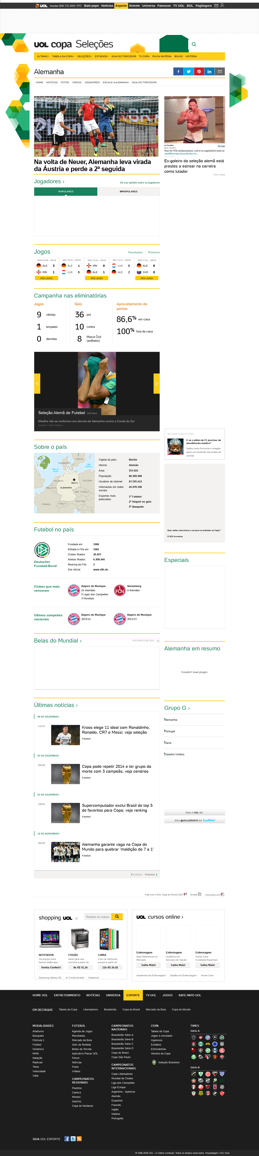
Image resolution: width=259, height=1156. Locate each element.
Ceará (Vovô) (208, 1080)
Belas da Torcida (81, 1049)
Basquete (38, 1035)
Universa (148, 5)
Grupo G (175, 707)
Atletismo (38, 1031)
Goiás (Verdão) (208, 1050)
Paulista (77, 1088)
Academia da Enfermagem (151, 975)
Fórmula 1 (38, 1040)
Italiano (115, 1114)
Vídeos (76, 82)
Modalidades (43, 1026)
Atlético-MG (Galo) (193, 1037)
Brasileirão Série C (122, 1044)
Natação (37, 1058)
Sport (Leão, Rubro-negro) (215, 1057)
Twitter (73, 1138)
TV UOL (178, 5)
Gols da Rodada (81, 1044)
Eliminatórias (158, 1049)
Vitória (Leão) (222, 1057)
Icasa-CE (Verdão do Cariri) (222, 1080)
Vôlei (35, 1075)
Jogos (167, 995)
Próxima (150, 874)
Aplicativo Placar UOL (85, 1053)
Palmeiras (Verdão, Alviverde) (193, 1057)
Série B (195, 1067)
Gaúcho (76, 1101)
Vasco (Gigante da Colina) (215, 1093)
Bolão (178, 56)
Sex (65, 260)
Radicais (38, 1062)
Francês (116, 1105)
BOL (190, 5)
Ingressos (156, 1040)
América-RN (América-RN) (208, 1074)
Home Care (207, 975)
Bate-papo (91, 5)
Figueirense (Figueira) (222, 1044)
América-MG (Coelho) (200, 1074)
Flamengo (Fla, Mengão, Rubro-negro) (193, 1050)
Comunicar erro (213, 894)
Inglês (115, 1109)
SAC (79, 5)
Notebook (93, 977)
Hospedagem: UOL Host (217, 1153)
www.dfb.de (100, 569)
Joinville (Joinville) (193, 1087)
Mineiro (76, 1097)
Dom (39, 260)
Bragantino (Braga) (200, 1080)
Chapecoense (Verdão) (222, 1037)
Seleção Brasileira (168, 1062)
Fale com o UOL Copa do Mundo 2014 (164, 894)
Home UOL (40, 995)
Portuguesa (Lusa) (193, 1093)
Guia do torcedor (144, 82)
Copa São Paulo (121, 1057)
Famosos (164, 5)
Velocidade (39, 1071)
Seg (90, 260)
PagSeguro (204, 5)
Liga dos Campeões (123, 1082)
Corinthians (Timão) (193, 1044)
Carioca (76, 1092)
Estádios (102, 56)
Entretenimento (67, 995)
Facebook (67, 1138)
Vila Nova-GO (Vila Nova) (222, 1093)
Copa (61, 44)
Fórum (76, 1058)
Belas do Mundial (56, 640)
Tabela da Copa (63, 56)
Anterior (137, 874)
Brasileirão (110, 1009)
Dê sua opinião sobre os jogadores (140, 182)
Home (39, 82)
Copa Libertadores (122, 1074)
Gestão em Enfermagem (183, 975)
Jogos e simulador (161, 1035)
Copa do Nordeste (82, 1106)
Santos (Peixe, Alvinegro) (200, 1057)
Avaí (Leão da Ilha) (222, 1074)
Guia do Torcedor (123, 56)
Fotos (65, 82)
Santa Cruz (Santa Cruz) (208, 1093)
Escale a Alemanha (116, 82)
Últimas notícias (54, 705)
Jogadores (92, 82)
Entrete (134, 5)
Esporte (121, 5)
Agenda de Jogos (82, 1031)
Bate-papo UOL (190, 995)
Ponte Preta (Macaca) (222, 1087)
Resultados (135, 252)
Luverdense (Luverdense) (215, 1080)
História (191, 56)
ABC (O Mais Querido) (193, 1074)
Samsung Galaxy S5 (50, 977)
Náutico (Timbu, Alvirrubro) (200, 1087)
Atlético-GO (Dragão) (215, 1074)
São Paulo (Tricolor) (208, 1057)
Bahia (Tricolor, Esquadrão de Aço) (208, 1037)
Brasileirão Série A (122, 1035)
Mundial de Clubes (122, 1078)
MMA (36, 1053)
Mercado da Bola (156, 1009)
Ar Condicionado (75, 977)
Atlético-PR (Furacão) (200, 1037)
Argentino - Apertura (123, 1091)
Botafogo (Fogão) (215, 1037)
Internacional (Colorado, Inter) (222, 1050)
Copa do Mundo (181, 1009)
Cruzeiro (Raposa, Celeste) (215, 1044)
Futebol (37, 1044)
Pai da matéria (162, 56)
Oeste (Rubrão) (208, 1087)
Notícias (107, 5)
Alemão (115, 1096)
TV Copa (144, 56)
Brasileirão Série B (122, 1039)
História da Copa (160, 1053)
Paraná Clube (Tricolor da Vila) (215, 1087)
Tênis (36, 1067)
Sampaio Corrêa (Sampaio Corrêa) (200, 1093)
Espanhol (116, 1100)
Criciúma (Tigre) (208, 1044)
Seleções (94, 44)
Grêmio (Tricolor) (215, 1050)
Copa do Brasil (131, 1009)
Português (117, 1118)
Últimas (43, 56)
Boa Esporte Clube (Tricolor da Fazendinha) (193, 1080)
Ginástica (38, 1049)
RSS (79, 1138)
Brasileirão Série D (122, 1048)
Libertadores (90, 1009)
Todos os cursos (211, 918)
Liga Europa (118, 1087)
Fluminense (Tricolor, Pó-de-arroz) (200, 1050)
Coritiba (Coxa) (200, 1044)
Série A (195, 1031)
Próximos (154, 252)
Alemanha (49, 71)
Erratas (194, 894)
